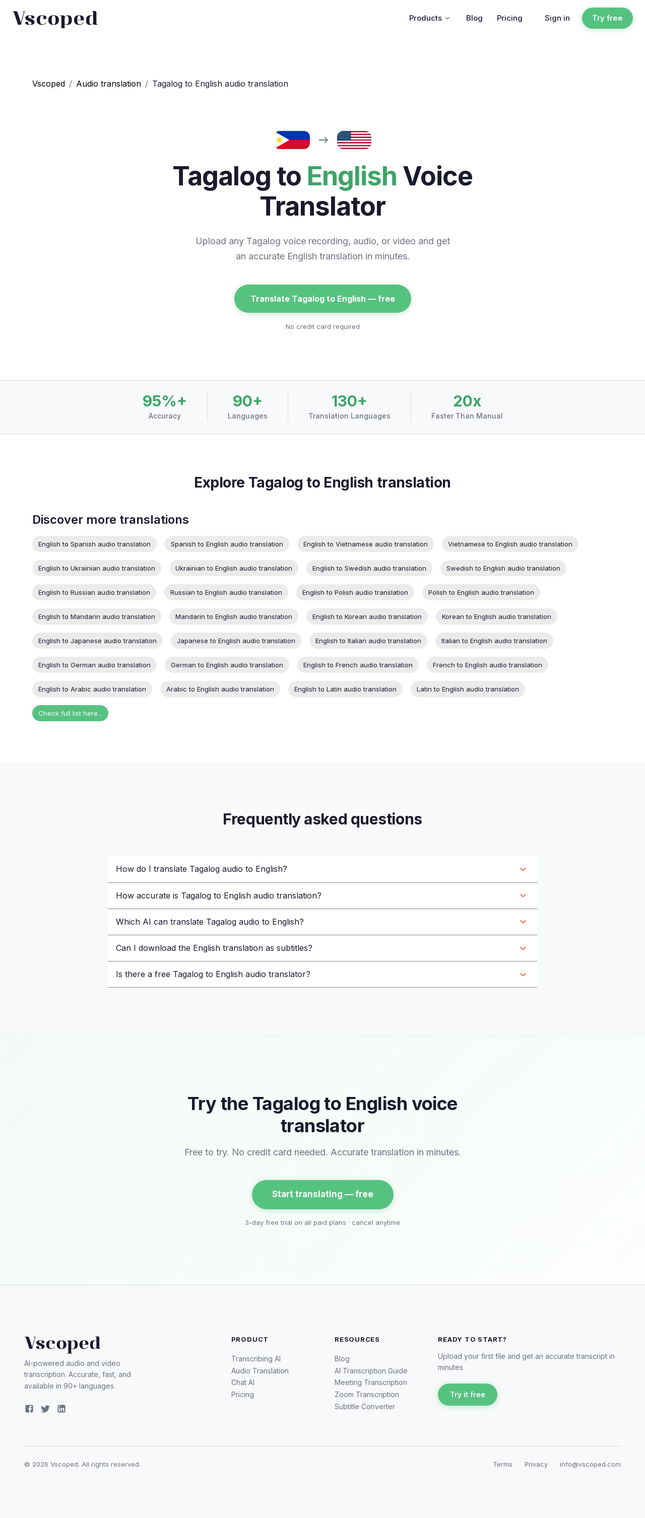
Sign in (557, 18)
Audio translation (108, 84)
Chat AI (242, 1382)
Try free (607, 18)
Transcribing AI (256, 1358)
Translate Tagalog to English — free (322, 299)
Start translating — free (323, 1194)
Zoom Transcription (367, 1394)
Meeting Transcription (371, 1382)
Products (430, 18)
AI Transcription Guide (371, 1370)
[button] (322, 869)
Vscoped (48, 84)
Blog (474, 18)
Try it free (467, 1395)
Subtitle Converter (365, 1406)
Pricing (510, 18)
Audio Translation (260, 1370)
